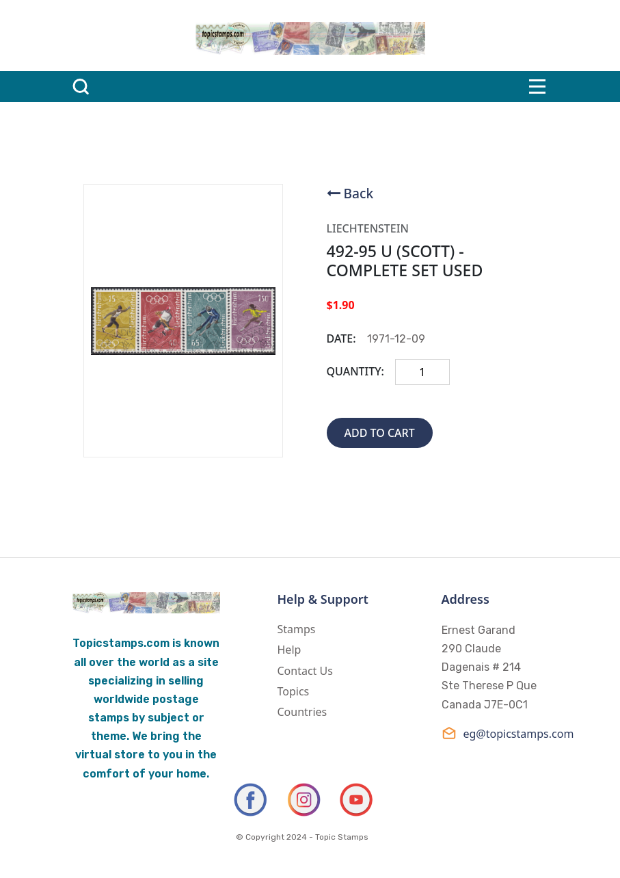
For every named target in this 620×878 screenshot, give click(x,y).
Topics (294, 691)
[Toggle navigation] (537, 86)
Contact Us (305, 670)
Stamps (297, 629)
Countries (302, 711)
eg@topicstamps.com (495, 733)
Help (289, 649)
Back (359, 193)
